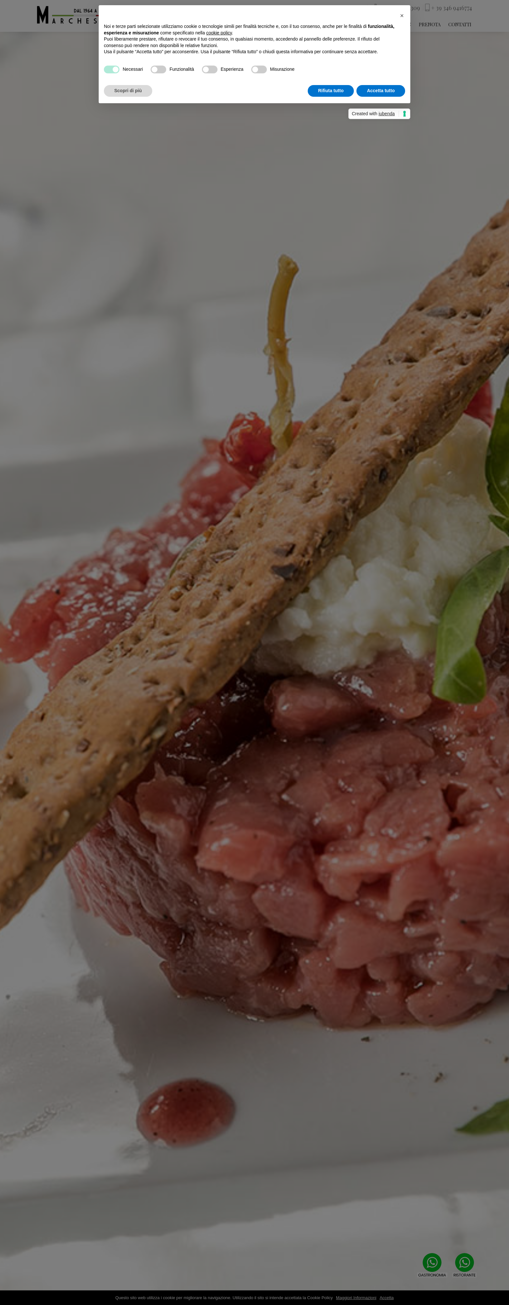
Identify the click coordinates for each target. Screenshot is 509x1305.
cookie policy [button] (219, 32)
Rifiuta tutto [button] (331, 90)
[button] (402, 15)
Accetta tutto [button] (381, 90)
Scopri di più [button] (128, 90)
